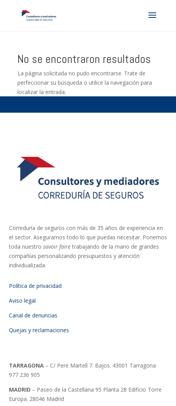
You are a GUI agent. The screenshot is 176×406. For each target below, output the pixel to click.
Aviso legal (22, 300)
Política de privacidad (35, 285)
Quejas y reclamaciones (39, 330)
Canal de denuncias (33, 315)
